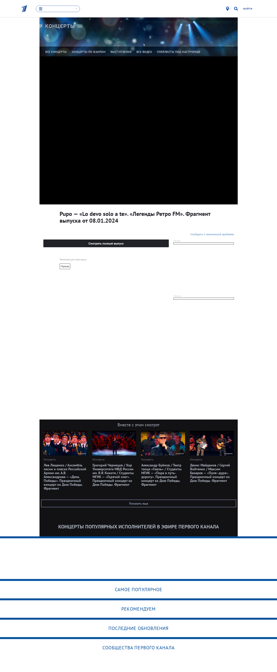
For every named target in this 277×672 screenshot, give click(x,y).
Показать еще (138, 503)
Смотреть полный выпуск (106, 243)
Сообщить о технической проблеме (212, 234)
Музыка (65, 266)
